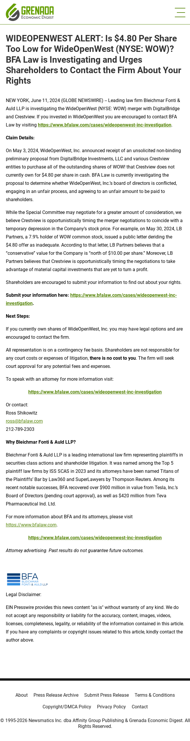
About (21, 695)
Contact (140, 707)
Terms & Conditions (155, 695)
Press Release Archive (56, 695)
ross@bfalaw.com (24, 421)
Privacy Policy (111, 707)
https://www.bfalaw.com (31, 525)
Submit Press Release (106, 695)
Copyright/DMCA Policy (67, 707)
